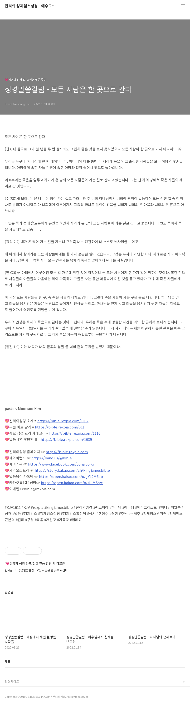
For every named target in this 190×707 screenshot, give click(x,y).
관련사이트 (12, 681)
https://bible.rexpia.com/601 (59, 426)
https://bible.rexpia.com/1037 (62, 420)
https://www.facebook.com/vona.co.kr (61, 464)
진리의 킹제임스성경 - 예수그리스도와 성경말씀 (31, 6)
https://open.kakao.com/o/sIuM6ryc (72, 482)
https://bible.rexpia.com (67, 451)
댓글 (7, 661)
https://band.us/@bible (51, 457)
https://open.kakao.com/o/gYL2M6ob (71, 476)
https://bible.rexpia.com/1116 (74, 433)
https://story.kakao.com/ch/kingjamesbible (72, 470)
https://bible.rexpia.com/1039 (66, 439)
